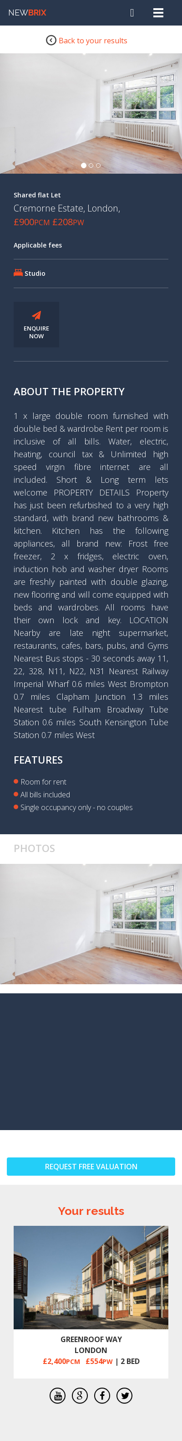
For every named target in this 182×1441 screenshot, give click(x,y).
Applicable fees (38, 245)
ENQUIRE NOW (36, 325)
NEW (27, 12)
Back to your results (86, 39)
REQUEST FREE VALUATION (91, 1167)
